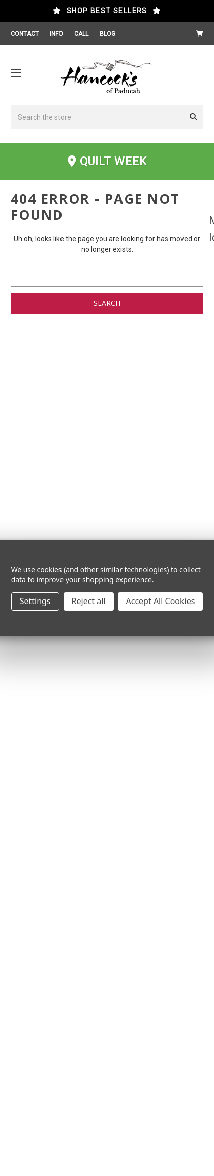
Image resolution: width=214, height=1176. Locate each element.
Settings (35, 601)
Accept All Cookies (160, 601)
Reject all (89, 601)
